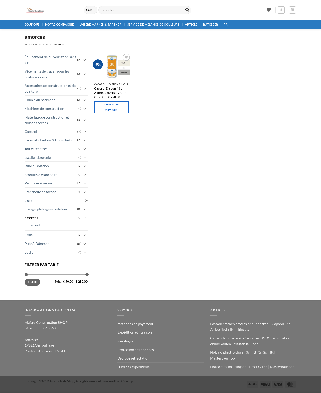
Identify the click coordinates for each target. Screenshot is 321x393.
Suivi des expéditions (133, 367)
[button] (281, 10)
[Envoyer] (187, 10)
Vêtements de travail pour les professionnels (47, 74)
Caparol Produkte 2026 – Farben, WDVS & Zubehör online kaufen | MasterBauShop (250, 341)
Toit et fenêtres (36, 148)
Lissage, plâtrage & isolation (46, 209)
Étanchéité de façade (40, 192)
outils (29, 252)
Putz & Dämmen (37, 243)
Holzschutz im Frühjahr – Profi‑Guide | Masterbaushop (252, 366)
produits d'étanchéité (41, 174)
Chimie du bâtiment (40, 100)
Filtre (32, 282)
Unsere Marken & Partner (100, 24)
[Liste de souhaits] (269, 10)
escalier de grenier (38, 157)
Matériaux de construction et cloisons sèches (47, 120)
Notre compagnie (59, 24)
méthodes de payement (135, 324)
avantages (125, 341)
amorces (31, 217)
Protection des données (135, 349)
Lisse (28, 200)
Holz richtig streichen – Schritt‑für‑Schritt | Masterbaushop (242, 355)
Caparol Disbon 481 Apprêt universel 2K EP (110, 90)
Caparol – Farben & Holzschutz (48, 140)
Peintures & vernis (39, 183)
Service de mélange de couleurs (153, 24)
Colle (29, 235)
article (191, 24)
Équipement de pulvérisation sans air (50, 60)
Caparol (31, 131)
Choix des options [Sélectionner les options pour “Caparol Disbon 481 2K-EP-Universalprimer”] (111, 107)
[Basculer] (85, 59)
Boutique (32, 24)
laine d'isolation (37, 166)
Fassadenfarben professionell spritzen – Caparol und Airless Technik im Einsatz (250, 327)
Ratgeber (210, 24)
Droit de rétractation (133, 358)
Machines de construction (44, 108)
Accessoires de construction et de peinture (50, 88)
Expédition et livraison (134, 332)
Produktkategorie (37, 44)
